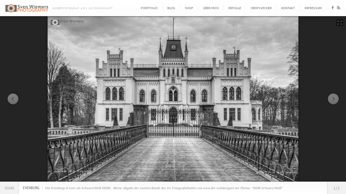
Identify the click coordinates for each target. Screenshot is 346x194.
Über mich (211, 8)
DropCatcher (261, 8)
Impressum (313, 8)
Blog (171, 8)
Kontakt (288, 8)
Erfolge (234, 8)
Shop (189, 8)
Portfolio (149, 8)
